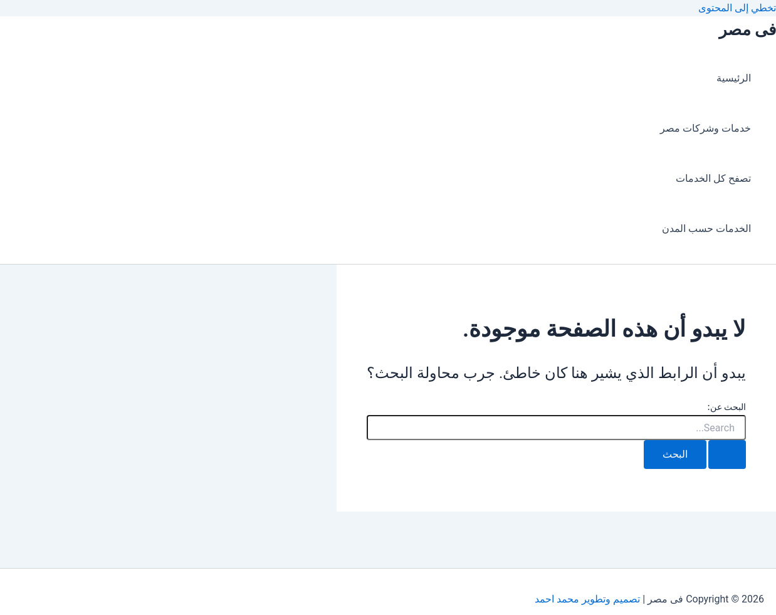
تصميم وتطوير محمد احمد (587, 599)
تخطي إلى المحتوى (737, 8)
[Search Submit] (727, 454)
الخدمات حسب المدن (706, 228)
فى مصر (747, 29)
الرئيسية (733, 78)
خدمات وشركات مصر (705, 128)
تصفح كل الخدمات (713, 178)
